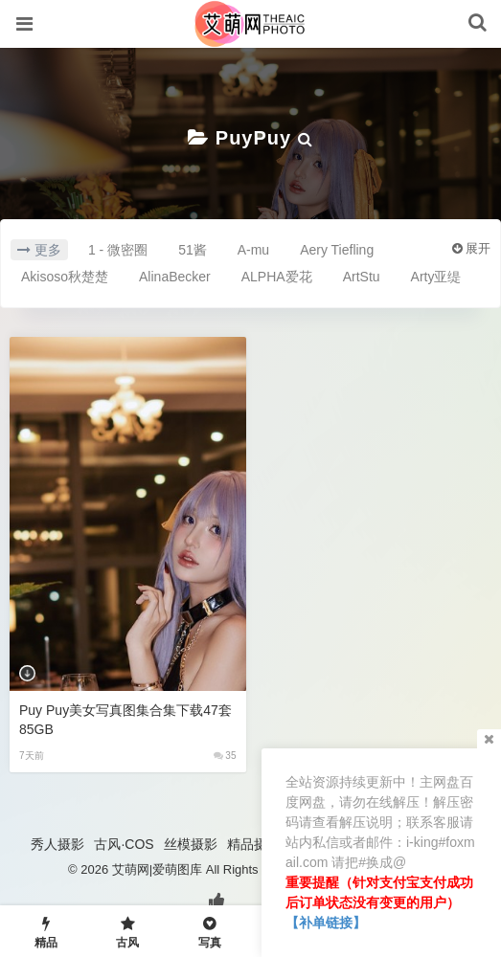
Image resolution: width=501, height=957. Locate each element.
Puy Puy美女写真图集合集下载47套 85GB (125, 719)
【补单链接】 (325, 922)
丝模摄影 (190, 844)
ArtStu (361, 276)
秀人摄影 (57, 844)
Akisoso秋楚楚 (64, 276)
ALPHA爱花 (276, 276)
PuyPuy (253, 137)
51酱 (192, 249)
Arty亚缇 (436, 276)
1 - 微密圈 (118, 249)
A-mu (253, 249)
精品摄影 (254, 844)
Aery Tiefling (337, 249)
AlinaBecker (175, 276)
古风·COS (123, 844)
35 (225, 755)
